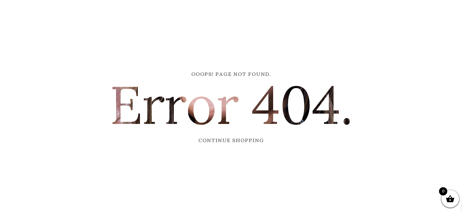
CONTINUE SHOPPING (231, 140)
